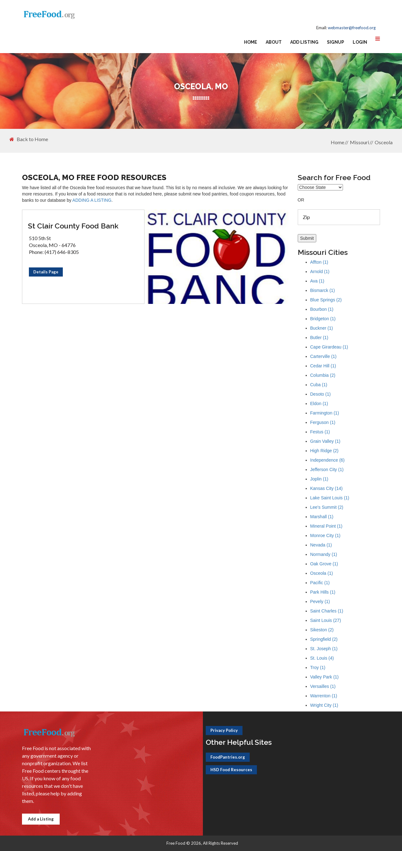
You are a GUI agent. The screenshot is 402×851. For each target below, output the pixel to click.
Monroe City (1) (325, 535)
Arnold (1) (319, 271)
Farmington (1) (324, 412)
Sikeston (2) (322, 629)
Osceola (384, 142)
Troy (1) (317, 667)
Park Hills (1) (322, 592)
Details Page (45, 271)
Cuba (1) (318, 384)
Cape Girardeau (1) (329, 346)
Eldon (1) (319, 403)
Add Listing (304, 42)
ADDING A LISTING (91, 200)
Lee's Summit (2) (326, 507)
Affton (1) (319, 262)
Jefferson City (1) (327, 469)
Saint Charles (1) (326, 610)
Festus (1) (320, 431)
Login (360, 42)
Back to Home (28, 139)
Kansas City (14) (326, 488)
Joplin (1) (319, 478)
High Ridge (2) (324, 450)
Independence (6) (327, 460)
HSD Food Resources (231, 769)
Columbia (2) (322, 375)
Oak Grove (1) (324, 563)
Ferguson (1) (322, 422)
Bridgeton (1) (323, 318)
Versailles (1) (323, 686)
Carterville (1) (323, 356)
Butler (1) (319, 337)
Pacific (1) (320, 582)
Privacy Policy (224, 730)
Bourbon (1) (322, 309)
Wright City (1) (324, 705)
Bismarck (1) (322, 290)
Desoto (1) (320, 394)
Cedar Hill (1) (323, 365)
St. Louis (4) (322, 658)
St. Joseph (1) (324, 648)
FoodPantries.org (227, 757)
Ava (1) (317, 280)
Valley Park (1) (324, 676)
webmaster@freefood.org (352, 27)
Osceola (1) (321, 573)
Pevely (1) (320, 601)
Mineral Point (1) (326, 526)
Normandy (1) (323, 554)
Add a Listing (41, 818)
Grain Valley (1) (325, 441)
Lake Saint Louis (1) (330, 497)
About (274, 42)
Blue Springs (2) (326, 299)
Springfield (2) (324, 639)
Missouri (359, 142)
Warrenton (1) (323, 695)
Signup (335, 42)
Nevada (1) (321, 544)
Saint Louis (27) (325, 620)
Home (250, 42)
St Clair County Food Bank (73, 226)
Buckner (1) (321, 328)
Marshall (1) (322, 516)
